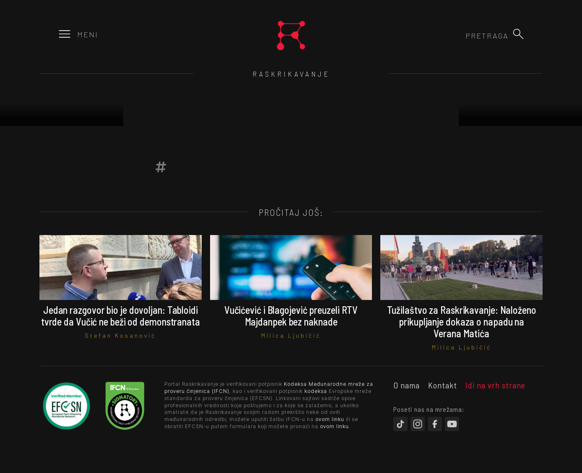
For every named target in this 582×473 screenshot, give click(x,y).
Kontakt (442, 385)
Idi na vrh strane (495, 385)
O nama (406, 385)
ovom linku (329, 419)
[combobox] (463, 36)
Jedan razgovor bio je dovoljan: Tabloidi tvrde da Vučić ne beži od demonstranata (120, 316)
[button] (518, 33)
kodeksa (315, 391)
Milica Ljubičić (291, 335)
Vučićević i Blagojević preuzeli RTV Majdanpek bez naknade (291, 316)
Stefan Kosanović (120, 335)
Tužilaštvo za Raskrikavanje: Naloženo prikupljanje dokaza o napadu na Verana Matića (461, 321)
